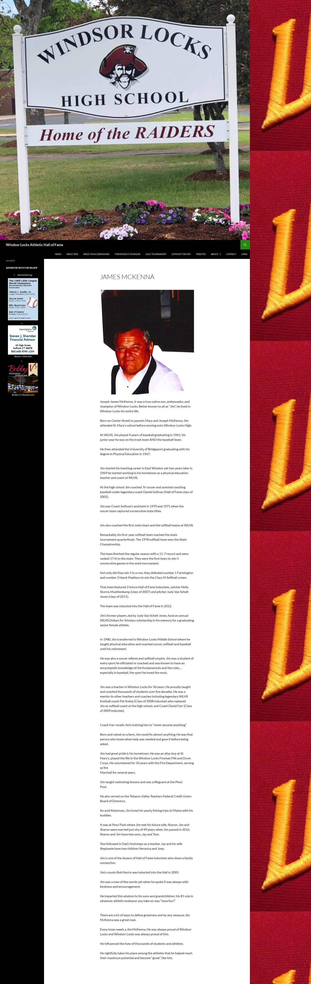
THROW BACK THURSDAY (127, 254)
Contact (231, 254)
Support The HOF (181, 254)
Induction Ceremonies (96, 254)
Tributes (201, 254)
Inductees (72, 254)
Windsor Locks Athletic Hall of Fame (34, 244)
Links (244, 254)
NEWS (58, 254)
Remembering (24, 274)
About (214, 254)
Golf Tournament (156, 254)
